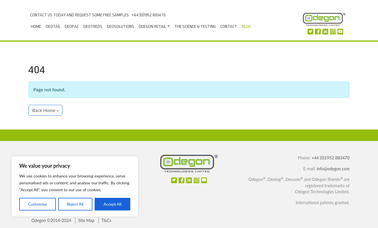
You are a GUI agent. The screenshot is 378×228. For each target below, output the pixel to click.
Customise (37, 204)
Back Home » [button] (45, 110)
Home (36, 26)
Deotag (53, 26)
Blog (246, 26)
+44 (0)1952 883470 (148, 15)
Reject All (75, 204)
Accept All (112, 204)
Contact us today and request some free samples (79, 15)
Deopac (72, 26)
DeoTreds (92, 26)
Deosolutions (120, 26)
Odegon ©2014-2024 (51, 220)
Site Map (86, 220)
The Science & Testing (195, 26)
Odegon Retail (152, 26)
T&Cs (106, 220)
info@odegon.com (333, 168)
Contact (228, 26)
